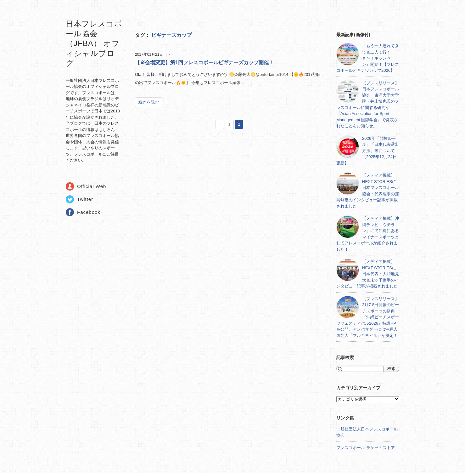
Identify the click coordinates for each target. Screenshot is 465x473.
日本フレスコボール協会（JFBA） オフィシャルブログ (94, 43)
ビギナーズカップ (171, 35)
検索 (391, 368)
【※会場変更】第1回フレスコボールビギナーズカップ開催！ (204, 62)
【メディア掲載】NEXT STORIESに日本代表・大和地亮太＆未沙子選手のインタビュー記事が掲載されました (367, 273)
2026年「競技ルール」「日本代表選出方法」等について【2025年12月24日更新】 (367, 150)
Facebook (88, 212)
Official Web (91, 186)
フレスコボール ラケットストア (365, 447)
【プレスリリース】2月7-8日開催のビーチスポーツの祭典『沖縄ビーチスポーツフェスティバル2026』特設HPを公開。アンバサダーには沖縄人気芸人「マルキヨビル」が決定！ (367, 317)
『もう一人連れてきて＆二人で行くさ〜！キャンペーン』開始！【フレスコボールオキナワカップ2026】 (367, 58)
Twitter (85, 199)
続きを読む (148, 102)
